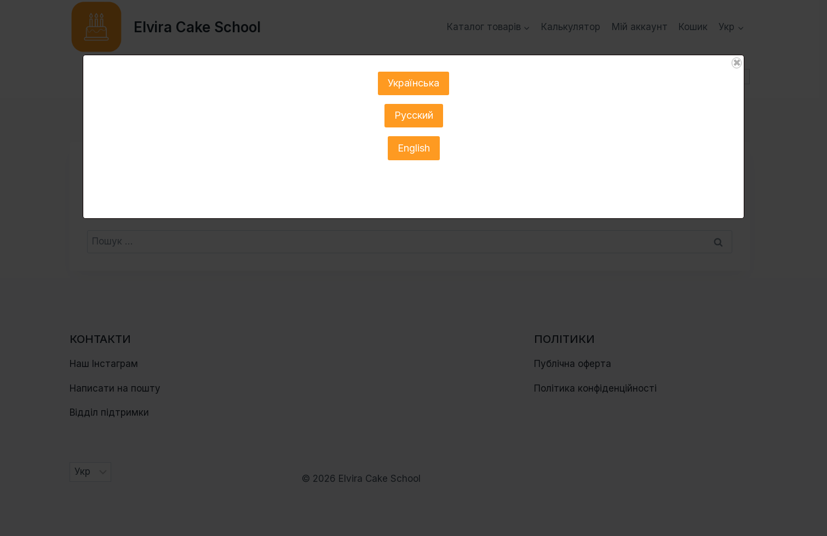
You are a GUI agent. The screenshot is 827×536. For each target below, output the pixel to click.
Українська (413, 83)
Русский (413, 115)
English (414, 148)
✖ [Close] (737, 62)
